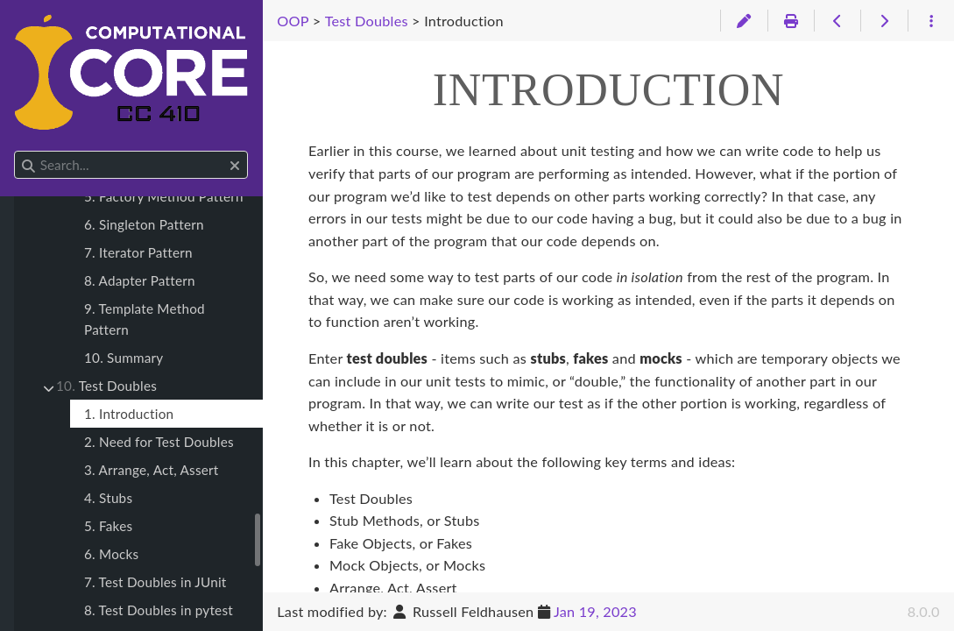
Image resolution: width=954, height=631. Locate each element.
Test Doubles (106, 385)
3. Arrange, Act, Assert (151, 470)
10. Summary (123, 357)
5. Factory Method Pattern (164, 196)
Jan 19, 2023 (595, 611)
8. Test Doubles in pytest (158, 610)
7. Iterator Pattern (138, 252)
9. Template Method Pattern (144, 319)
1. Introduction (128, 414)
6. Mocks (111, 554)
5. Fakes (108, 526)
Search (15, 151)
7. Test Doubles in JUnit (155, 582)
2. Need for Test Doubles (159, 442)
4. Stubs (108, 498)
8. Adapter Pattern (139, 280)
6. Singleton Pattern (144, 224)
